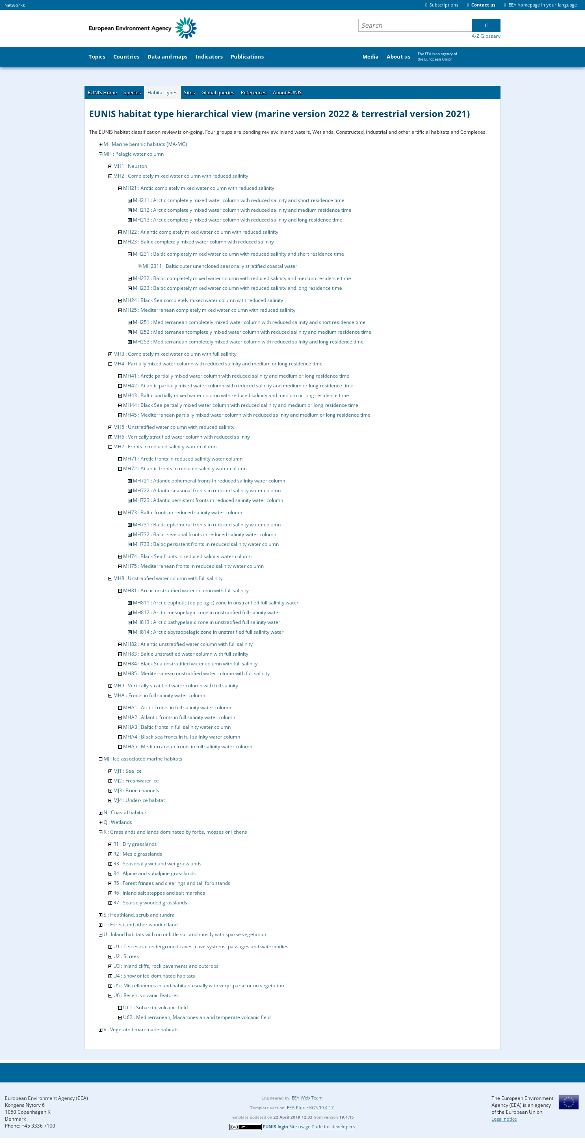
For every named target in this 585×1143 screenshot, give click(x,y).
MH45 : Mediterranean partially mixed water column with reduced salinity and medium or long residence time (246, 414)
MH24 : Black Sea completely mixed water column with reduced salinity (203, 300)
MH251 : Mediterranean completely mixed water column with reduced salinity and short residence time (249, 322)
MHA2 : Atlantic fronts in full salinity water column (179, 717)
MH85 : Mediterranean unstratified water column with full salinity (196, 673)
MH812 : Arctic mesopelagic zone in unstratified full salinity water (206, 612)
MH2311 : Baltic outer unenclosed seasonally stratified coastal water (220, 266)
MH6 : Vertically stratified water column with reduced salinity (181, 436)
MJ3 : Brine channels (136, 790)
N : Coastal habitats (125, 812)
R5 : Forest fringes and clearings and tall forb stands (171, 883)
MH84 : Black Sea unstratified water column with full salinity (190, 663)
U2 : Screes (126, 956)
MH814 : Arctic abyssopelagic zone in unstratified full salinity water (208, 631)
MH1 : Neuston (130, 166)
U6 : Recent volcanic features (146, 995)
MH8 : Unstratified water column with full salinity (168, 578)
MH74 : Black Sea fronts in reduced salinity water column (187, 556)
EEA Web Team (307, 1098)
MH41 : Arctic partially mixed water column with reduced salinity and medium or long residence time (236, 375)
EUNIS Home (102, 92)
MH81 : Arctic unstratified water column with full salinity (186, 590)
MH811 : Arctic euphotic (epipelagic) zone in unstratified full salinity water (216, 602)
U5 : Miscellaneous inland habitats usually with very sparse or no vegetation (198, 985)
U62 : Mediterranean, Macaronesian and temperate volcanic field (197, 1017)
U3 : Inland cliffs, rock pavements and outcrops (166, 966)
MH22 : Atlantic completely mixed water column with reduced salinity (200, 231)
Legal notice (504, 1119)
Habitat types (162, 92)
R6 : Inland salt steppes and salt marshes (159, 892)
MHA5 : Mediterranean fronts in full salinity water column (187, 746)
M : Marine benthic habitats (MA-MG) (145, 144)
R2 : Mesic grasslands (137, 853)
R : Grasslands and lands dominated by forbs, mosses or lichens (175, 831)
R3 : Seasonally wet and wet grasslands (157, 863)
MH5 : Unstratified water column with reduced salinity (173, 427)
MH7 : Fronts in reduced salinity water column (165, 446)
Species (132, 92)
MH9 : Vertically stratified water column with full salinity (175, 685)
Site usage (299, 1126)
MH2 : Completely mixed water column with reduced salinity (180, 175)
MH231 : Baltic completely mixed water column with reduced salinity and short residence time (238, 253)
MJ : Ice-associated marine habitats (143, 758)
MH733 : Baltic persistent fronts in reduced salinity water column (206, 544)
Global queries (218, 92)
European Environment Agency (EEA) (46, 1098)
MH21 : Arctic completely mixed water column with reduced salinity (198, 188)
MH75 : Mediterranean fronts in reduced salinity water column (193, 566)
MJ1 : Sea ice (127, 770)
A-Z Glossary (486, 36)
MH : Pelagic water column (134, 153)
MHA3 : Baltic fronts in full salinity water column (177, 727)
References (253, 92)
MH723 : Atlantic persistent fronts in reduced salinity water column (208, 500)
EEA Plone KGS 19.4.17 (310, 1107)
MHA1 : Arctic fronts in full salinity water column (177, 707)
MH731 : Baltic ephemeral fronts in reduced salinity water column (207, 524)
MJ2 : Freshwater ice (136, 780)
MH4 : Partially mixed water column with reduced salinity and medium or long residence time (218, 363)
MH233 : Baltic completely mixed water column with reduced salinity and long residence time (237, 288)
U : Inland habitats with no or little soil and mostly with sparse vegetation (185, 934)
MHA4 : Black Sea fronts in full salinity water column (181, 736)
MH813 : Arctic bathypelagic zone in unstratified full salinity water (206, 622)
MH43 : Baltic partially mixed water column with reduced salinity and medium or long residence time (236, 395)
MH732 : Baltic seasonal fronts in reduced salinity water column (204, 534)
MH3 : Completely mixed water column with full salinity (174, 353)
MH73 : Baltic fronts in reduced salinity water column (182, 512)
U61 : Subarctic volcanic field (155, 1007)
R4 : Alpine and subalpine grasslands (154, 873)
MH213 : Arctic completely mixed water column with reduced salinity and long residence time (237, 219)
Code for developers (333, 1126)
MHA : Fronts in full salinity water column (159, 695)
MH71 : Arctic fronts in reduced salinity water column (183, 458)
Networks (14, 5)
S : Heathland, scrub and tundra (139, 914)
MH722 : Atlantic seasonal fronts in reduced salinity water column (207, 490)
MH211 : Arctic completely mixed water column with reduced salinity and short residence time (238, 200)
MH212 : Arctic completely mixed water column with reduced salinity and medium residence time (242, 209)
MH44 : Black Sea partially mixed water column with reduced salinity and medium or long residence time (240, 405)
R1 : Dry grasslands (135, 844)
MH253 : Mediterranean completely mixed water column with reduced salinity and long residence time (248, 341)
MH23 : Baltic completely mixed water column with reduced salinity (198, 241)
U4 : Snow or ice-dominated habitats (154, 975)
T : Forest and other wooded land (141, 924)
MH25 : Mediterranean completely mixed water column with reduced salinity (209, 309)
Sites (189, 92)
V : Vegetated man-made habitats (141, 1029)
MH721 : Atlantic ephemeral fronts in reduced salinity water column (209, 480)
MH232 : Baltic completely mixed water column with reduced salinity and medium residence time (242, 278)
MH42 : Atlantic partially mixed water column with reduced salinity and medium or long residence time (238, 385)
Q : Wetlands (118, 822)
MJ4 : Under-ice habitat (139, 800)
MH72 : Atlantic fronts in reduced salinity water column (185, 468)
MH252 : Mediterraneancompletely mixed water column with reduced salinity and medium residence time (252, 331)
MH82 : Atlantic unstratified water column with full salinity (188, 644)
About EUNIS (287, 92)
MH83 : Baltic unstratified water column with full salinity (185, 653)
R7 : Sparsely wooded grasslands (150, 902)
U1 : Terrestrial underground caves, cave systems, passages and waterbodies (200, 946)
